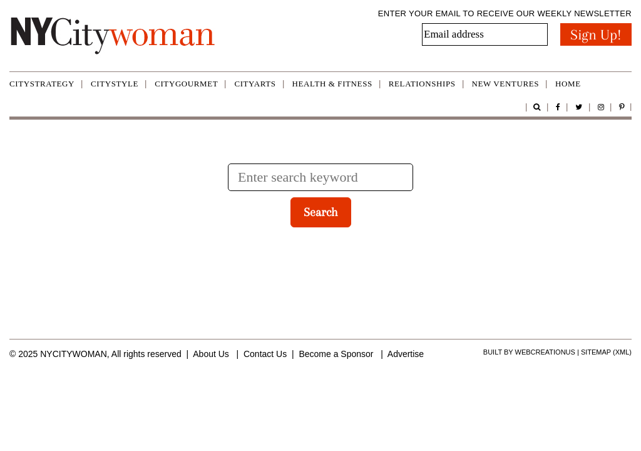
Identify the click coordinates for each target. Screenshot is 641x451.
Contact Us (265, 354)
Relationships (422, 83)
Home (568, 83)
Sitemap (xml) (606, 352)
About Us (211, 354)
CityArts (254, 83)
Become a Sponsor (336, 354)
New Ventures (505, 83)
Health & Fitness (332, 83)
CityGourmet (186, 83)
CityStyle (114, 83)
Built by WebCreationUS (529, 352)
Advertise (405, 354)
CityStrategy (41, 83)
